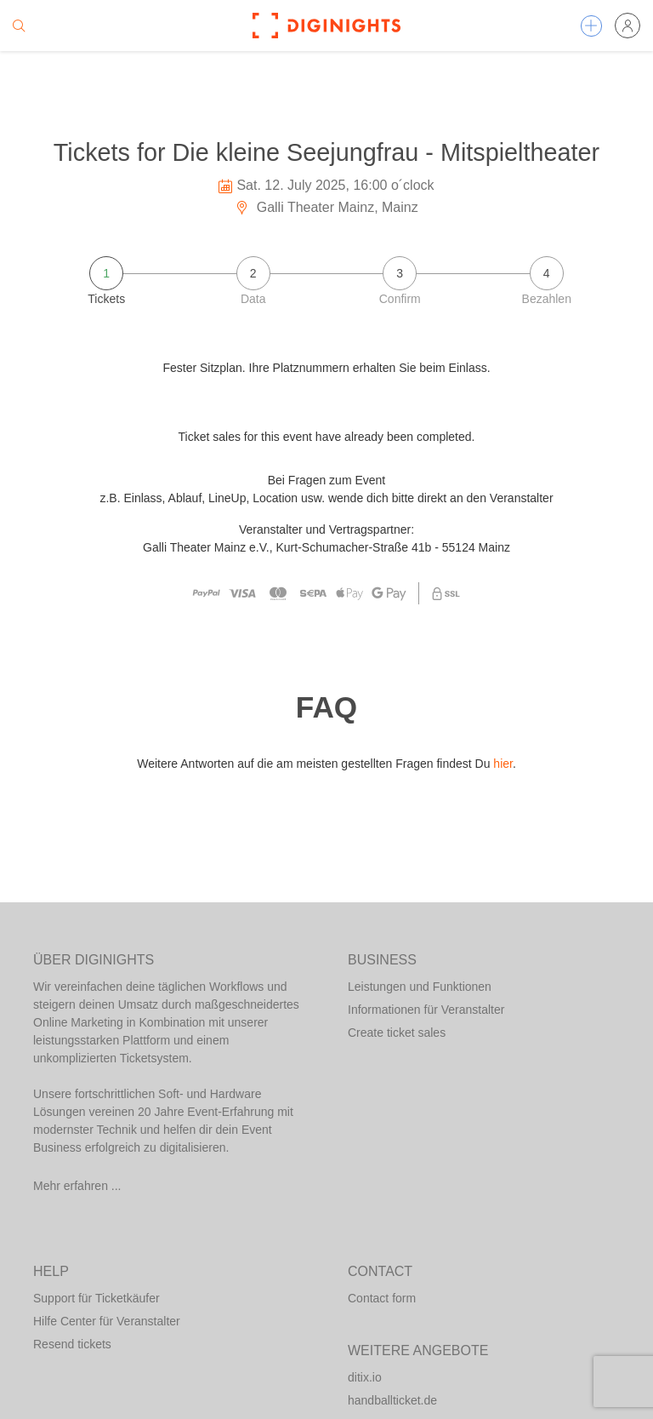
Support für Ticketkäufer (96, 1298)
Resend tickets (72, 1344)
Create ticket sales (397, 1032)
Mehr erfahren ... (77, 1186)
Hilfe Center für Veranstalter (106, 1321)
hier (503, 763)
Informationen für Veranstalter (426, 1009)
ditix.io (365, 1377)
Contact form (382, 1298)
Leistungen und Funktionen (419, 986)
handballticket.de (392, 1400)
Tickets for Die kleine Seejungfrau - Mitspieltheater (326, 152)
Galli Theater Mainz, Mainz (326, 207)
